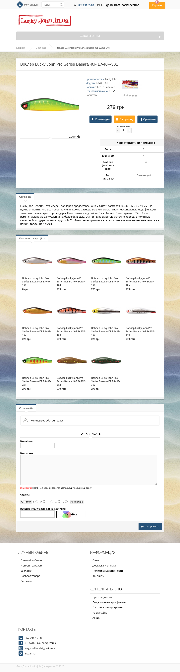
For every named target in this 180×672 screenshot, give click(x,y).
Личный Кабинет (31, 560)
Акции (96, 618)
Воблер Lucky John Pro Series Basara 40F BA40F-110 (140, 331)
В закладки (102, 119)
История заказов (31, 565)
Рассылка (26, 581)
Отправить (150, 526)
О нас (95, 560)
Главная (21, 47)
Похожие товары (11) (32, 238)
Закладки (26, 570)
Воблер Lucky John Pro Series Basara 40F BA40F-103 (71, 281)
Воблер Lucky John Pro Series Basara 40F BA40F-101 (36, 281)
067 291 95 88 (86, 5)
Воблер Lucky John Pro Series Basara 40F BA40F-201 (36, 381)
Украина (30, 653)
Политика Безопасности (107, 570)
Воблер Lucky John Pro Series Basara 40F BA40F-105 (140, 281)
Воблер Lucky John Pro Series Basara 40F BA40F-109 (105, 331)
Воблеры (41, 47)
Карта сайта (99, 612)
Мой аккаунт (31, 4)
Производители (102, 597)
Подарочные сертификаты (109, 602)
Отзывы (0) (26, 408)
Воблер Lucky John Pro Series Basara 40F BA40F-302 (71, 381)
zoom (74, 136)
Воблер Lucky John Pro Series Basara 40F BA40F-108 (71, 331)
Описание (25, 196)
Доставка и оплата (104, 565)
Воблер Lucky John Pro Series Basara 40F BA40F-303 (105, 381)
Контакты (98, 576)
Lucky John (111, 79)
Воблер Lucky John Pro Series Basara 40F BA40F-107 (36, 331)
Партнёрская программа (108, 607)
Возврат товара (30, 576)
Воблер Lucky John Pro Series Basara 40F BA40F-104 (105, 281)
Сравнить (149, 119)
